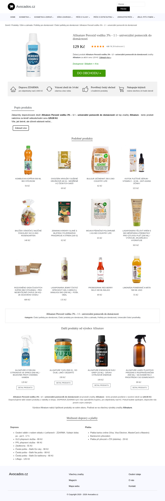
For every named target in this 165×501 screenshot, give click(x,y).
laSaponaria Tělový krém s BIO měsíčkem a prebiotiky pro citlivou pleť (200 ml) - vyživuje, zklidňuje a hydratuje (137, 235)
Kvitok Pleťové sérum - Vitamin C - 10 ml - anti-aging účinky (137, 181)
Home (12, 17)
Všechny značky (76, 474)
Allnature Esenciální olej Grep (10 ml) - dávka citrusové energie (101, 372)
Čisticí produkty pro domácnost (70, 317)
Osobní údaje (135, 474)
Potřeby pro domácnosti (43, 25)
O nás (131, 480)
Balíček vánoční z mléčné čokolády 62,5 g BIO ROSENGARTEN (28, 233)
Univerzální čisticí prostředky (129, 317)
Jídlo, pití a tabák (145, 17)
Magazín (73, 480)
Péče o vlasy (82, 17)
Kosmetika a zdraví (43, 17)
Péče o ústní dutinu (103, 17)
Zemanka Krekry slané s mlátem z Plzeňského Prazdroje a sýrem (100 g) (64, 233)
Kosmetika (24, 17)
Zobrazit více (21, 128)
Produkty (15, 25)
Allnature (77, 57)
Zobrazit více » (105, 57)
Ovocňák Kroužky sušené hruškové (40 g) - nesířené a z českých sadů (64, 181)
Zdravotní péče (124, 17)
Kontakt (132, 486)
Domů (7, 25)
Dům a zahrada (64, 17)
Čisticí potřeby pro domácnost (66, 25)
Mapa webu (74, 486)
